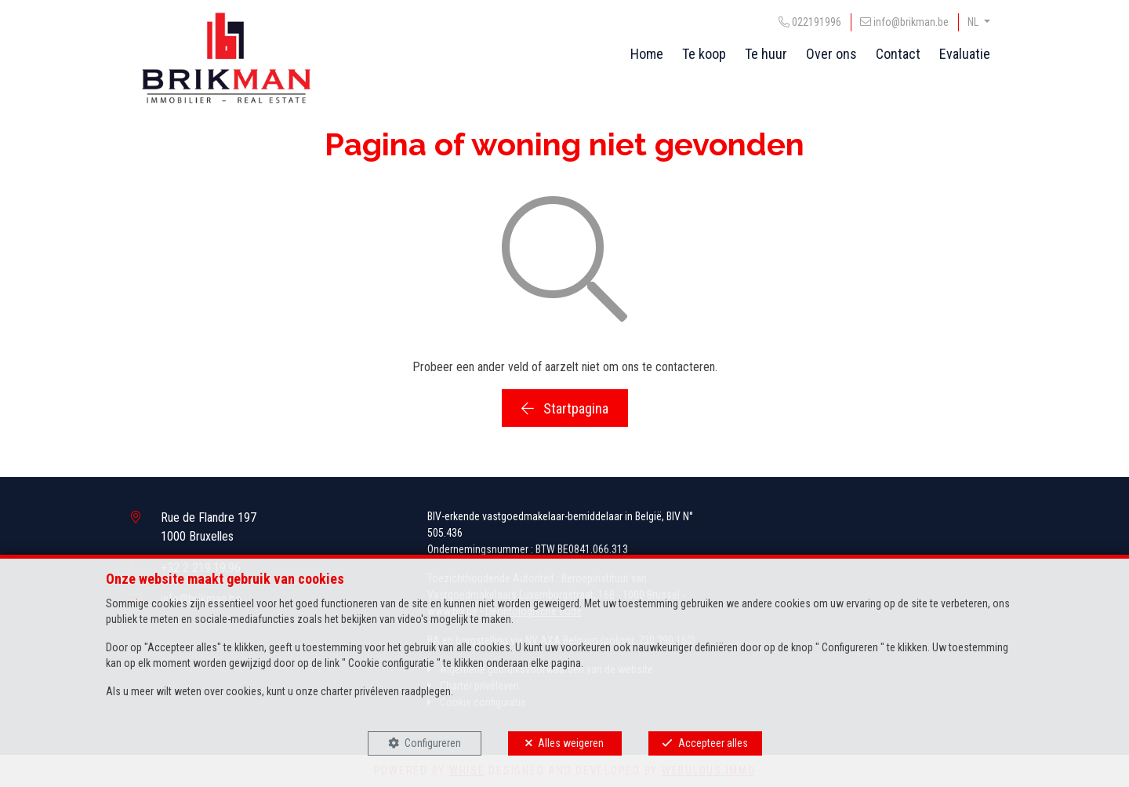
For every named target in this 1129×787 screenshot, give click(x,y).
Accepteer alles (713, 743)
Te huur (766, 54)
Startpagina (564, 408)
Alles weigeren (571, 743)
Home (646, 54)
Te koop (704, 54)
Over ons (831, 54)
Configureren (433, 743)
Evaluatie (964, 54)
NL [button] (974, 22)
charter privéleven (360, 691)
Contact (898, 54)
